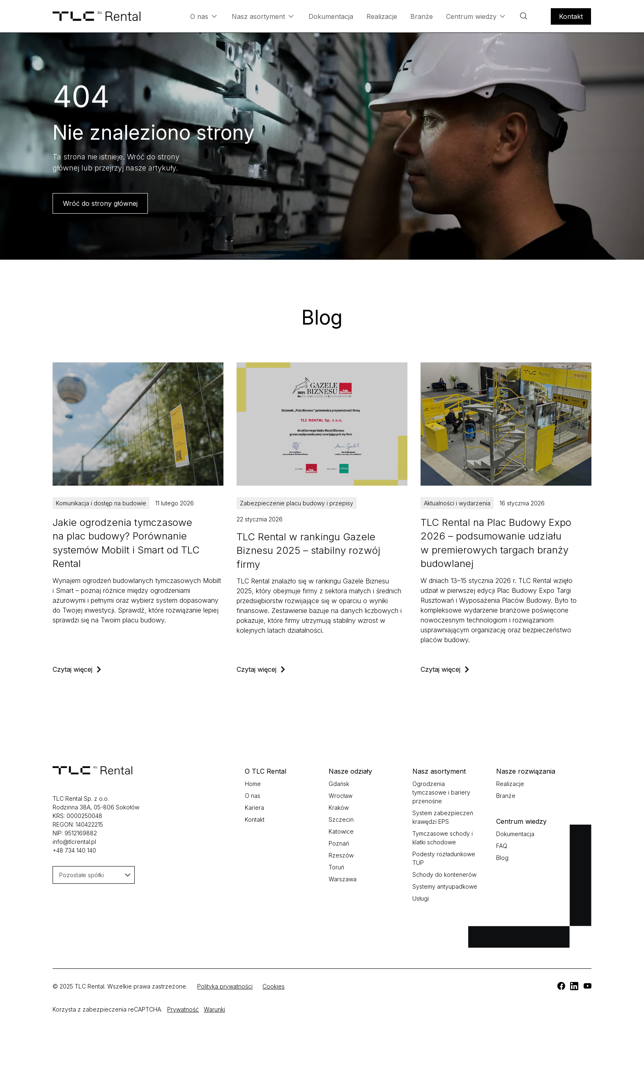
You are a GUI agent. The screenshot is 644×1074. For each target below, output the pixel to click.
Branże (421, 16)
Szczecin (341, 819)
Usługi (420, 898)
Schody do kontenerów (444, 874)
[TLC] (138, 518)
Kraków (339, 807)
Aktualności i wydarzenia (457, 503)
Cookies (273, 986)
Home (253, 783)
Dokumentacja (330, 16)
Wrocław (340, 795)
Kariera (254, 807)
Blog (502, 857)
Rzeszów (341, 855)
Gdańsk (339, 783)
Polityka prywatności (225, 986)
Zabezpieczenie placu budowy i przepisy (296, 503)
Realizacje (381, 16)
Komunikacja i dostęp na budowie (101, 503)
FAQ (501, 845)
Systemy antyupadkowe (444, 886)
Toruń (336, 867)
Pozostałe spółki (95, 874)
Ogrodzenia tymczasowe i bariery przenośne (441, 792)
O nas (203, 16)
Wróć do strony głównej (100, 203)
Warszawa (342, 879)
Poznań (339, 843)
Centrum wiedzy (475, 16)
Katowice (341, 831)
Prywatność (183, 1009)
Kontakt (571, 16)
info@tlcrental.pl (74, 841)
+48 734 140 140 (74, 850)
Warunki (214, 1009)
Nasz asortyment (263, 16)
